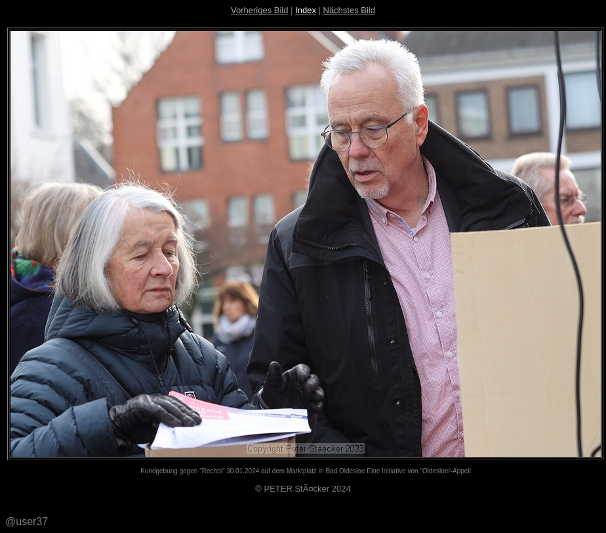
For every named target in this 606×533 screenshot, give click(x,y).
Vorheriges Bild (259, 10)
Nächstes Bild (349, 10)
